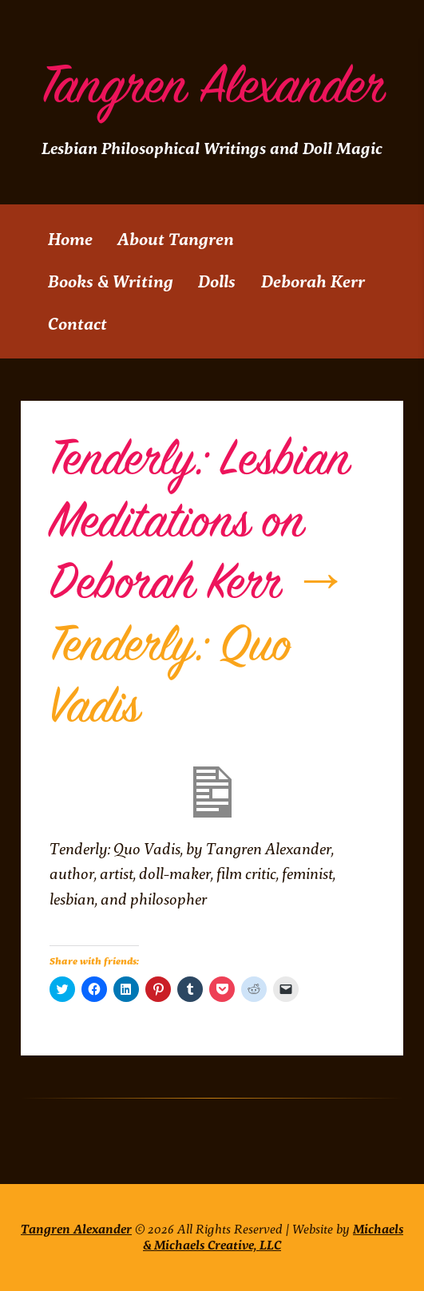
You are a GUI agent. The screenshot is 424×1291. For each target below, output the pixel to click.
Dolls (217, 281)
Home (70, 239)
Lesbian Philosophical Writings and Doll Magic (212, 148)
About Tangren (175, 239)
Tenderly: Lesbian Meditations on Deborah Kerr (200, 521)
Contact (77, 323)
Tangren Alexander (212, 86)
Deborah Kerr (313, 281)
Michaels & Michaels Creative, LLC (273, 1237)
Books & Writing (110, 281)
